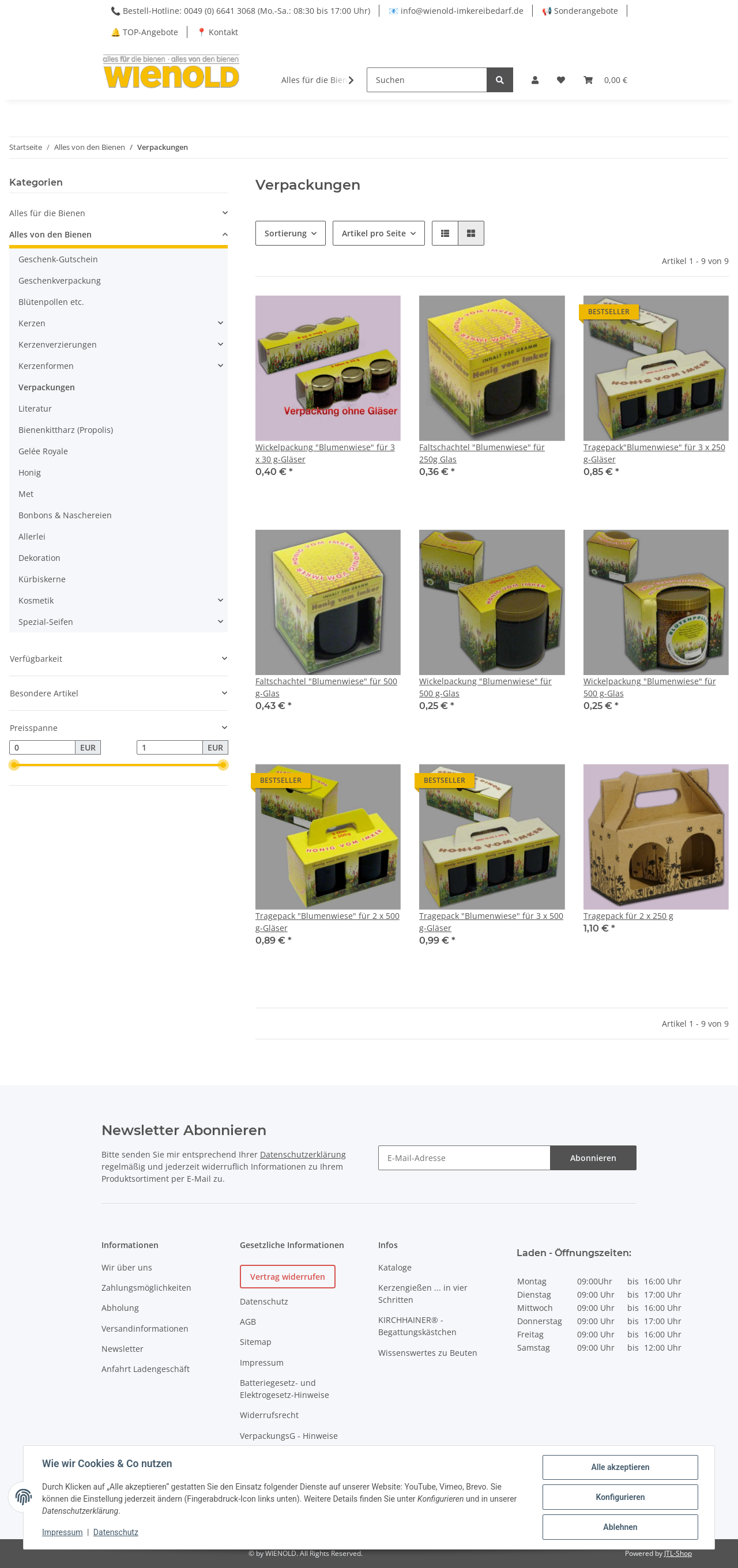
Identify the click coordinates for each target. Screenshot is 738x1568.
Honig (29, 472)
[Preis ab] (42, 747)
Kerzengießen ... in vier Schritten (423, 1293)
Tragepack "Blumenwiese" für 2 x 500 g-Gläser (327, 921)
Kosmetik (36, 600)
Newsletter (122, 1348)
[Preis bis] (170, 747)
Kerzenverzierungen (57, 344)
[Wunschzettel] (561, 80)
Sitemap (256, 1341)
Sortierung (286, 233)
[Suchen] (427, 79)
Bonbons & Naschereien (65, 515)
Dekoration (39, 557)
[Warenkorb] (605, 80)
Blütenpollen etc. (51, 301)
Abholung (120, 1307)
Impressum (262, 1362)
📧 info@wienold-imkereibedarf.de (456, 10)
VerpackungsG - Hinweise (289, 1435)
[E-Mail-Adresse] (464, 1157)
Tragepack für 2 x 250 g (628, 915)
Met (25, 493)
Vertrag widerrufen (287, 1276)
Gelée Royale (43, 451)
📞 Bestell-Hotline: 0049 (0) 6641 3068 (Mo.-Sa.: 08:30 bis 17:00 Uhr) (240, 10)
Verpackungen (46, 387)
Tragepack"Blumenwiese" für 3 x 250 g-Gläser (654, 453)
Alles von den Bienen (50, 234)
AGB (248, 1321)
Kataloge (395, 1267)
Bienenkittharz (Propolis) (65, 429)
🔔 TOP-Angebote (144, 32)
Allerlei (32, 536)
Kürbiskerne (42, 579)
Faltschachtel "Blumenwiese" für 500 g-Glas (326, 687)
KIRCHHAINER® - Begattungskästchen (417, 1325)
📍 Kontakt (217, 32)
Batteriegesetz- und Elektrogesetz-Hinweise (284, 1388)
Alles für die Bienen (47, 213)
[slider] (14, 765)
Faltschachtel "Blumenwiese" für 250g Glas (482, 453)
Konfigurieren (620, 1497)
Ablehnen (620, 1527)
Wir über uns (126, 1267)
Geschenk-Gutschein (58, 259)
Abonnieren (593, 1157)
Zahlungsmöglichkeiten (146, 1287)
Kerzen (32, 323)
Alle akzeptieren (620, 1467)
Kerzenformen (46, 365)
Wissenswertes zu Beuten (427, 1352)
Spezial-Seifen (45, 621)
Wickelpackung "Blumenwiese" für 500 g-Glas (485, 687)
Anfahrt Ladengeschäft (145, 1368)
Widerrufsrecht (269, 1414)
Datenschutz (264, 1301)
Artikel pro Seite (374, 233)
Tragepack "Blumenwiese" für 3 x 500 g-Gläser (491, 921)
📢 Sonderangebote (580, 10)
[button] (535, 80)
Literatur (35, 408)
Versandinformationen (145, 1328)
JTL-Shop (678, 1553)
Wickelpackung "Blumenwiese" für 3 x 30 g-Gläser (325, 453)
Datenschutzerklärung (303, 1154)
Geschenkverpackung (59, 280)
